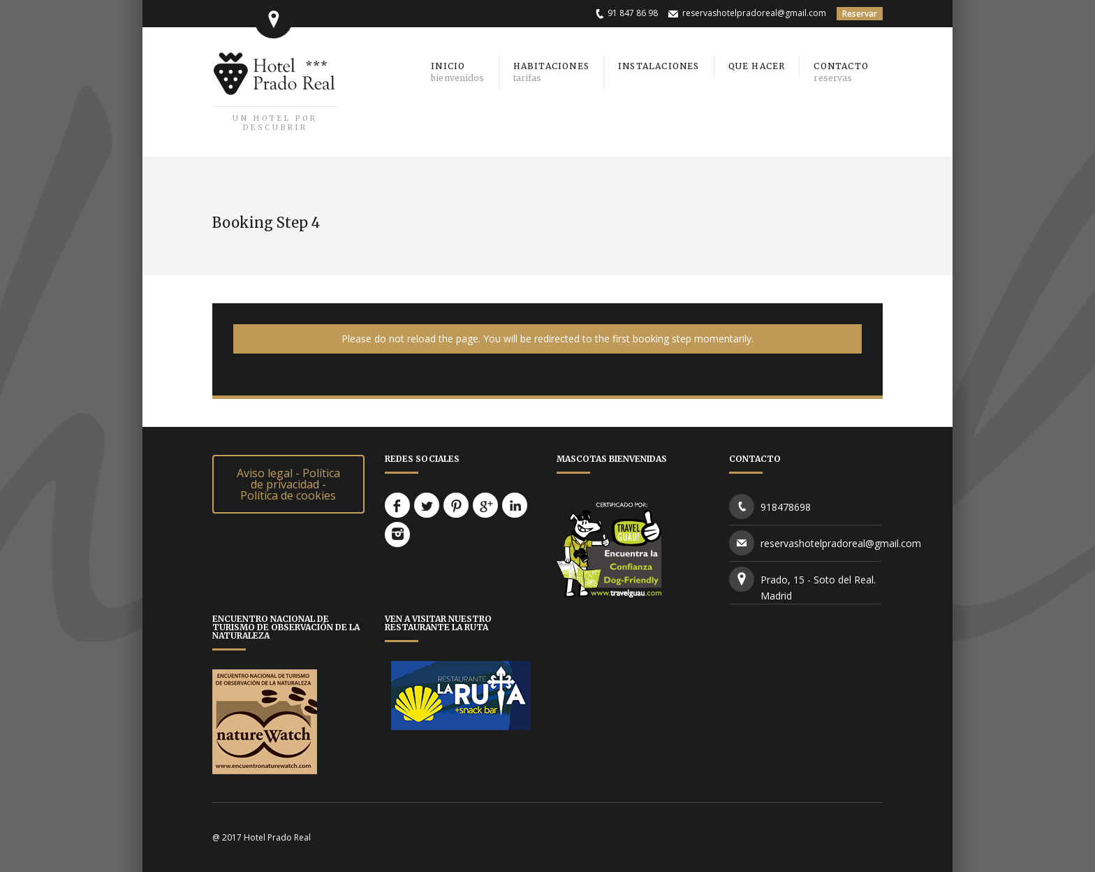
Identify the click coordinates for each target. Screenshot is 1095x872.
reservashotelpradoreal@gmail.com (754, 13)
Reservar (859, 14)
